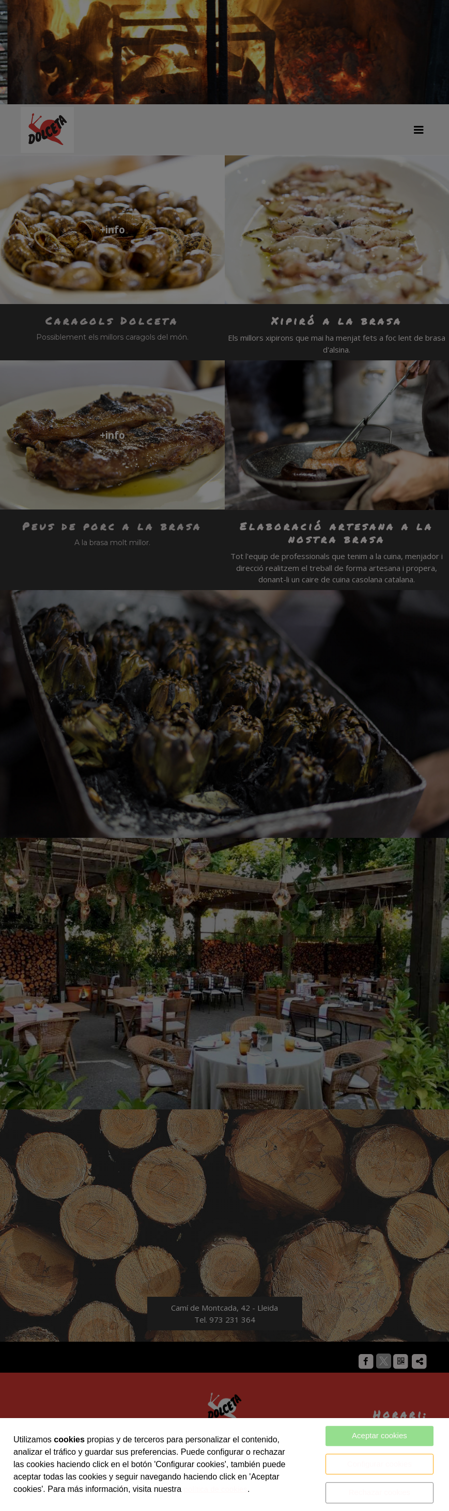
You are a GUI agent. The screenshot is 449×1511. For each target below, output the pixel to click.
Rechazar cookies (379, 1492)
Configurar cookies (379, 1463)
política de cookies (215, 1489)
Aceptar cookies (379, 1435)
